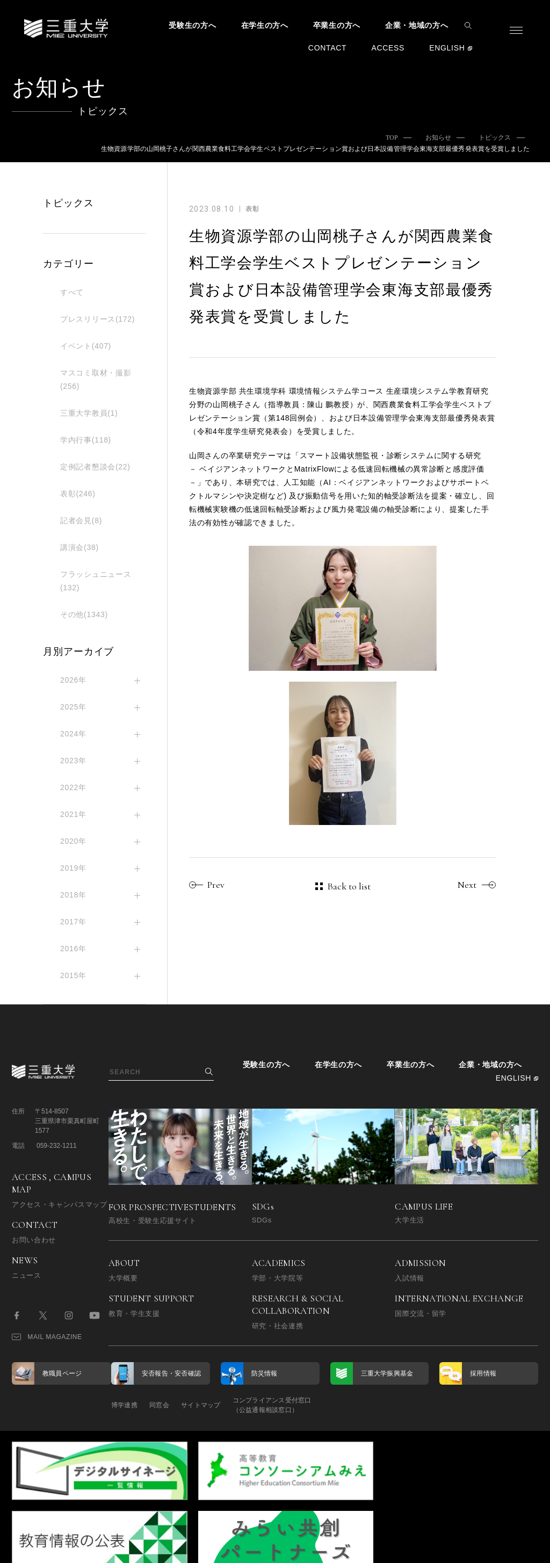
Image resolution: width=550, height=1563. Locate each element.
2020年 (73, 841)
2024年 (73, 733)
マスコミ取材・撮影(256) (95, 379)
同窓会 (169, 1405)
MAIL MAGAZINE (47, 1337)
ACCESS (387, 48)
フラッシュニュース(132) (95, 581)
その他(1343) (84, 614)
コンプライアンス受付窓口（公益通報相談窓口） (300, 1405)
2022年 (73, 787)
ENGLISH (447, 48)
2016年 (73, 948)
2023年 (73, 760)
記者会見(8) (81, 520)
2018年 (73, 895)
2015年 (73, 975)
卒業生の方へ (336, 25)
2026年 (73, 680)
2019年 (73, 868)
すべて (72, 292)
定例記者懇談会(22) (95, 466)
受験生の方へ (192, 25)
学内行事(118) (85, 440)
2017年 (73, 921)
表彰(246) (78, 493)
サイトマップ (220, 1405)
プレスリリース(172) (97, 319)
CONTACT (327, 48)
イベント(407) (85, 346)
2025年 (73, 707)
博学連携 (124, 1405)
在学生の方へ (264, 25)
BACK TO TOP (504, 1549)
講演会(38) (79, 547)
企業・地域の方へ (416, 25)
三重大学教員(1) (89, 413)
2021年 (73, 814)
